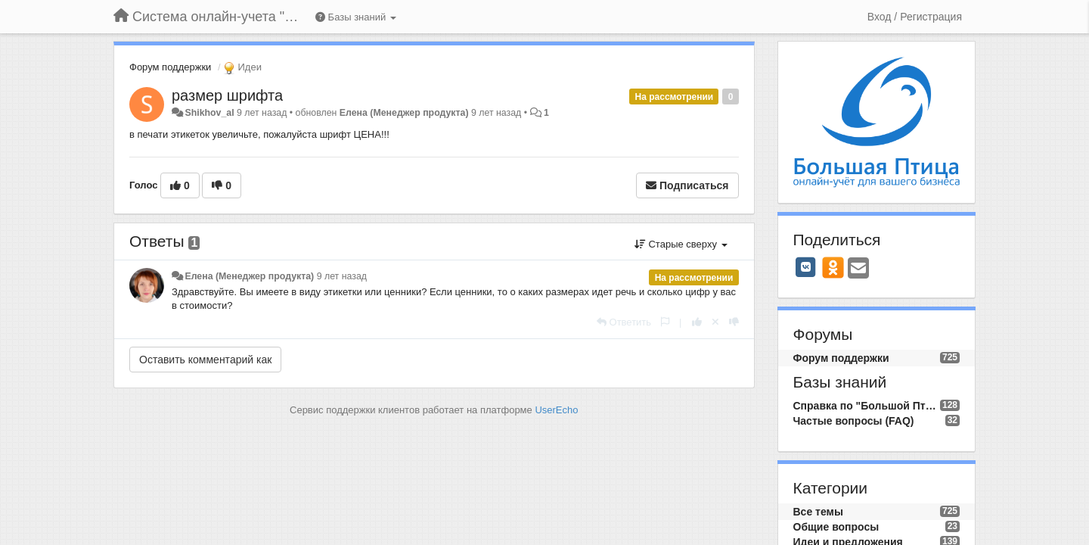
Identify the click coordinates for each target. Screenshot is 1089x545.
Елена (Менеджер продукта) (404, 112)
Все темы (818, 512)
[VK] (806, 267)
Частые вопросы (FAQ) (853, 421)
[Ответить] (624, 322)
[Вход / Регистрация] (914, 17)
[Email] (858, 269)
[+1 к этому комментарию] (697, 322)
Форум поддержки (170, 67)
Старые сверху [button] (681, 244)
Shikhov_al (209, 112)
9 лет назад (342, 276)
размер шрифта (227, 95)
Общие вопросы (836, 527)
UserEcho (556, 410)
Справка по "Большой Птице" (866, 406)
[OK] (833, 267)
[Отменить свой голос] (715, 322)
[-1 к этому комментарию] (734, 322)
